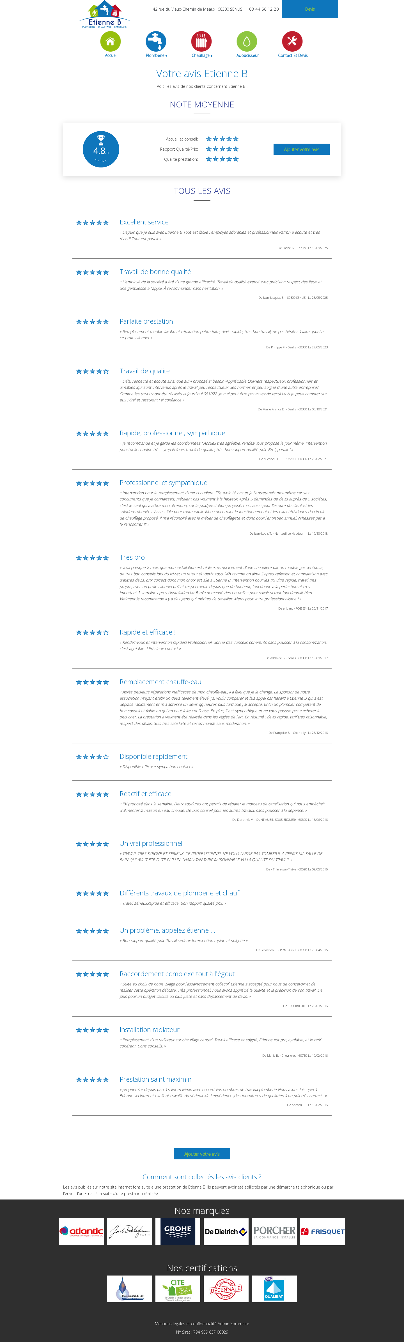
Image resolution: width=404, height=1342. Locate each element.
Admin (223, 1323)
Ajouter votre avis (302, 149)
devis (310, 9)
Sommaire (239, 1323)
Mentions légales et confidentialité (186, 1323)
